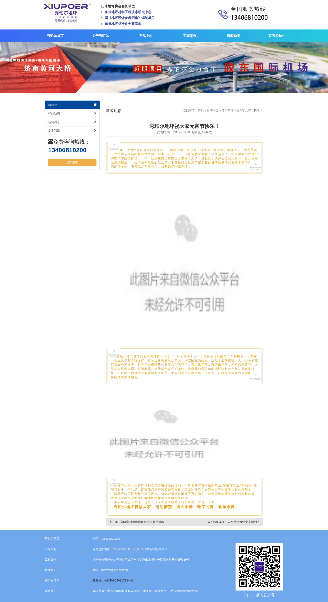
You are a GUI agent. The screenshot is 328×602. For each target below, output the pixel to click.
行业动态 (72, 113)
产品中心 (147, 36)
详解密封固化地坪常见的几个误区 (142, 522)
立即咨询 (72, 162)
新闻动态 (233, 36)
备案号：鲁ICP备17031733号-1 (112, 580)
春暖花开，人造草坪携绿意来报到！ (236, 522)
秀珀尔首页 (55, 36)
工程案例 (191, 36)
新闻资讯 (50, 570)
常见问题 (72, 130)
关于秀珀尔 (101, 36)
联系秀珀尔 (277, 36)
